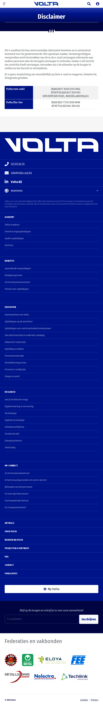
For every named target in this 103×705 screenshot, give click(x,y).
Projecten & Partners (17, 548)
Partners (9, 245)
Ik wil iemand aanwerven (17, 473)
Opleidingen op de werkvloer (19, 321)
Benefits (9, 260)
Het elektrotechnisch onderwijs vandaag (25, 335)
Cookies (83, 699)
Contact (9, 565)
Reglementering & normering (19, 406)
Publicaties (11, 573)
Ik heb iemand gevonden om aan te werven (26, 480)
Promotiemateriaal (14, 356)
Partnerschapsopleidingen (18, 231)
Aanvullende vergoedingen (18, 268)
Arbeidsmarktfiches (14, 427)
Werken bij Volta (14, 539)
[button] (5, 4)
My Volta (51, 589)
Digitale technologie (14, 420)
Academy (9, 217)
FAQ (6, 556)
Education (10, 307)
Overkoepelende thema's (17, 500)
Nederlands (14, 191)
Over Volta (11, 531)
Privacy (94, 699)
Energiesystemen (13, 440)
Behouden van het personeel (18, 487)
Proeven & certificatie (15, 369)
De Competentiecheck (15, 507)
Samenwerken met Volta (17, 314)
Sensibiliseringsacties (15, 362)
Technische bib (12, 434)
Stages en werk (12, 376)
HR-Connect (11, 465)
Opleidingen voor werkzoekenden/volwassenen (28, 328)
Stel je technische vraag (16, 399)
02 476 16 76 (15, 164)
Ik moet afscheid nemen (16, 493)
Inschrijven (89, 619)
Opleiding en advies (14, 349)
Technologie (11, 413)
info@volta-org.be (18, 173)
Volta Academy (12, 224)
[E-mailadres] (42, 619)
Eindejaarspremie (13, 275)
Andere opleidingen (14, 238)
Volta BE (13, 182)
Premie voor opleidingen (17, 289)
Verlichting (10, 447)
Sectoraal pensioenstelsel (17, 282)
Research (10, 391)
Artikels (9, 523)
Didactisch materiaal (15, 342)
